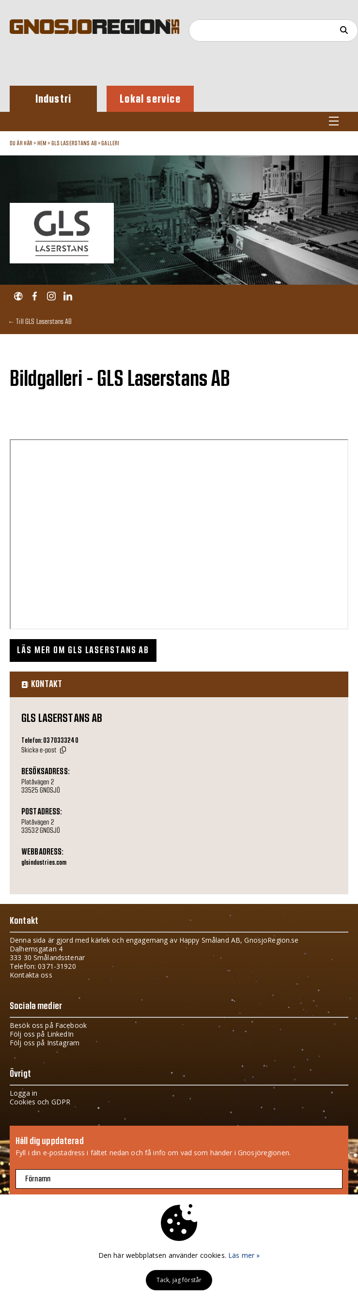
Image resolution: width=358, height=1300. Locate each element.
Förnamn (37, 1179)
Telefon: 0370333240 (49, 740)
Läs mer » (244, 1255)
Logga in (23, 1093)
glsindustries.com (43, 862)
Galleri (110, 143)
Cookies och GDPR (40, 1101)
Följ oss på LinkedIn (42, 1034)
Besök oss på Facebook (48, 1025)
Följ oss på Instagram (44, 1042)
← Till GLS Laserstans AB (40, 321)
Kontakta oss (31, 974)
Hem (42, 143)
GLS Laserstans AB (74, 143)
